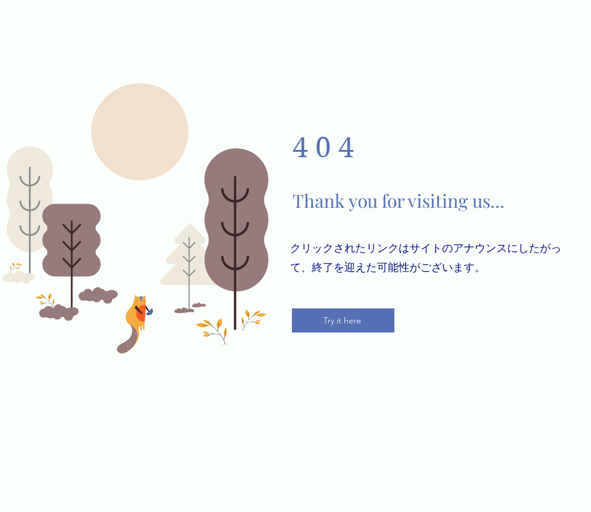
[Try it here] (343, 320)
